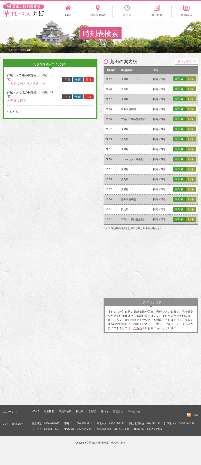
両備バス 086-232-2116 (148, 429)
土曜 (78, 79)
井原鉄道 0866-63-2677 (45, 423)
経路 (191, 79)
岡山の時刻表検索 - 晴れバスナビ (107, 442)
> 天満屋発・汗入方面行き (26, 83)
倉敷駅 (92, 411)
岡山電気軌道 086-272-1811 (145, 423)
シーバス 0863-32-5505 (45, 429)
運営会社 (118, 411)
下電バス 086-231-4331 (180, 423)
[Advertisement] (151, 265)
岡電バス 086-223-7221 (110, 423)
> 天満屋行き (16, 100)
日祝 (88, 79)
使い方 (104, 411)
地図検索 (49, 411)
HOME (35, 411)
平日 (67, 79)
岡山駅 (80, 411)
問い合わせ (134, 411)
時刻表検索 (65, 411)
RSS (195, 414)
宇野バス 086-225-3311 (78, 423)
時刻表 (179, 79)
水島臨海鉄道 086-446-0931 (113, 429)
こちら (137, 328)
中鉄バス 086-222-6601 (78, 429)
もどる (12, 111)
